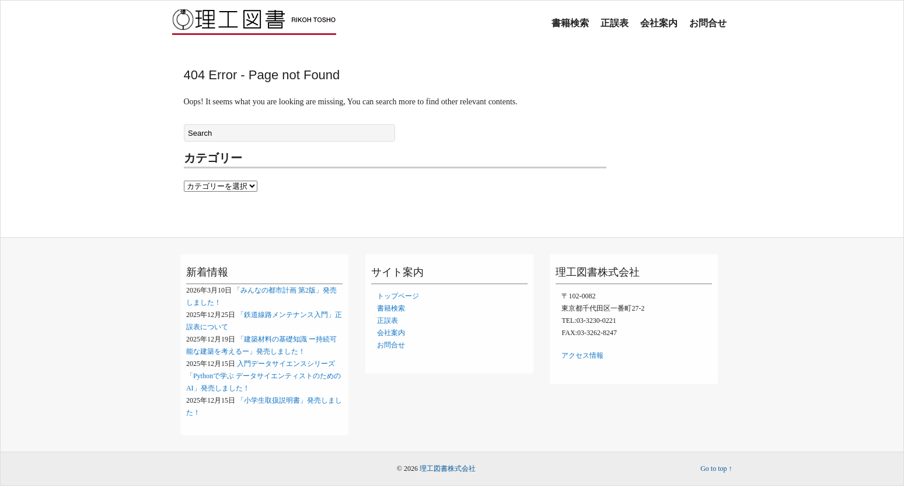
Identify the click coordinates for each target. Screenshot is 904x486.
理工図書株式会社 (448, 468)
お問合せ (708, 23)
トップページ (398, 296)
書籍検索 (570, 23)
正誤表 (615, 23)
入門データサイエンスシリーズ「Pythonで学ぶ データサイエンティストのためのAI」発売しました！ (263, 376)
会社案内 (659, 23)
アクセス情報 (582, 355)
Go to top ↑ (716, 468)
